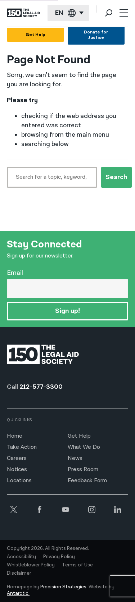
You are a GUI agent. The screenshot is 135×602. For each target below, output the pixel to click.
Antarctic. (18, 593)
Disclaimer (19, 573)
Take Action (22, 447)
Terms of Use (77, 565)
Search (116, 177)
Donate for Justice (96, 34)
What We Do (84, 447)
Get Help (35, 34)
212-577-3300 (41, 387)
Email (15, 273)
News (75, 458)
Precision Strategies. (63, 587)
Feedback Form (87, 480)
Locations (19, 480)
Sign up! (67, 311)
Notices (17, 469)
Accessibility (21, 556)
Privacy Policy (59, 556)
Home (14, 436)
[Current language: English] (68, 13)
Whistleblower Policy (31, 565)
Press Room (83, 469)
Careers (17, 458)
